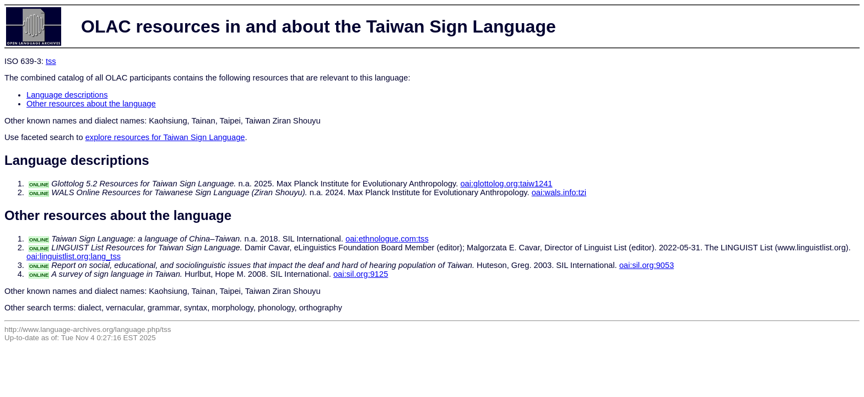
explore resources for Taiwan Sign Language (165, 137)
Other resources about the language (91, 103)
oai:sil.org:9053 (646, 265)
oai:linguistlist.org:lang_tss (73, 256)
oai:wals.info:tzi (559, 192)
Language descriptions (67, 94)
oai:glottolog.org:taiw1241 (506, 183)
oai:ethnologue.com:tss (387, 238)
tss (51, 61)
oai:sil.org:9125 (360, 274)
